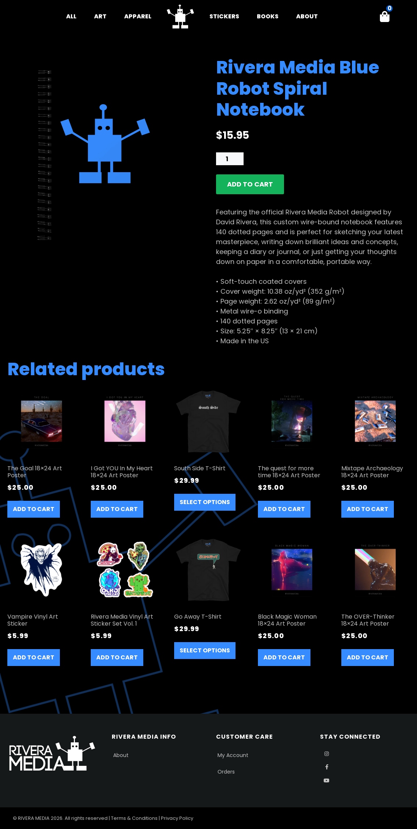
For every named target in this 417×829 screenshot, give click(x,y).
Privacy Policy (177, 818)
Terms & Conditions (134, 818)
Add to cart (250, 184)
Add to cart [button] (33, 509)
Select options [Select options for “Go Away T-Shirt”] (205, 650)
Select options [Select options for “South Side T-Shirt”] (205, 502)
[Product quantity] (230, 158)
